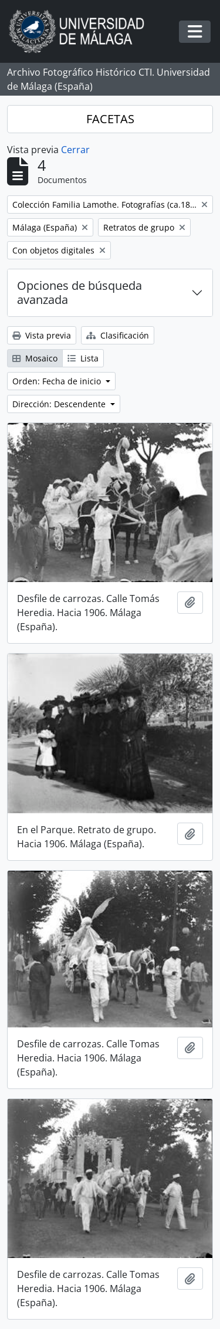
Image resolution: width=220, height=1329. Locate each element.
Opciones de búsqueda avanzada (79, 292)
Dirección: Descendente (60, 404)
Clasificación (117, 335)
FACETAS (110, 119)
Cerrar (75, 149)
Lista (83, 358)
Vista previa (41, 335)
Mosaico (34, 358)
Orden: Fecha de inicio (57, 381)
